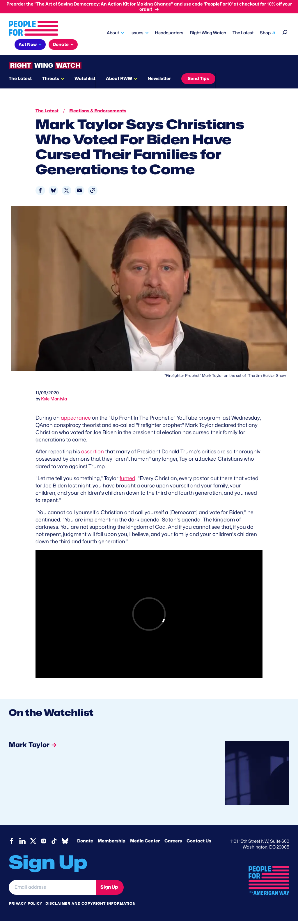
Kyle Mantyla (54, 399)
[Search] (285, 32)
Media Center (145, 841)
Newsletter (159, 78)
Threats (50, 78)
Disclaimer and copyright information (90, 903)
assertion (92, 451)
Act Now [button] (28, 44)
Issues (136, 33)
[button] (92, 190)
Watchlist (84, 78)
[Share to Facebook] (40, 190)
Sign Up (109, 887)
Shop (265, 33)
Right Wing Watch (208, 33)
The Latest (243, 33)
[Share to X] (66, 190)
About (113, 33)
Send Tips (198, 78)
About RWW (119, 78)
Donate (85, 841)
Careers (173, 841)
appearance (76, 418)
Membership (111, 841)
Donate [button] (61, 44)
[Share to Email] (79, 190)
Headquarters (169, 33)
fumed (127, 478)
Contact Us (199, 841)
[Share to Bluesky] (53, 190)
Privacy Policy (25, 903)
